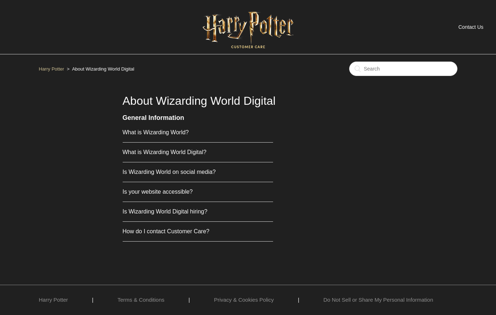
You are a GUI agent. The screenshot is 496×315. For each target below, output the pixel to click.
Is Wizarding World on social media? (169, 172)
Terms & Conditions (141, 300)
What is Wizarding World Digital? (165, 152)
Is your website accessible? (158, 192)
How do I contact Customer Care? (166, 231)
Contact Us (470, 27)
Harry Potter (51, 69)
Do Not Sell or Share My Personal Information (378, 300)
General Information (153, 117)
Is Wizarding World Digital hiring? (165, 211)
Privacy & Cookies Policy (244, 300)
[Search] (403, 69)
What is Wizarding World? (156, 132)
